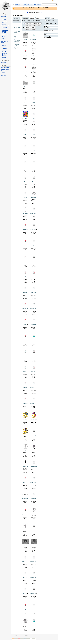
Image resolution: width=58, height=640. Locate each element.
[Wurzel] (15, 24)
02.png (33, 71)
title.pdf (25, 609)
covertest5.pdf (34, 324)
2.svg (25, 102)
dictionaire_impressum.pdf (28, 340)
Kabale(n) (4, 39)
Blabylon (4, 24)
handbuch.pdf (34, 466)
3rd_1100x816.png (26, 118)
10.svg (33, 165)
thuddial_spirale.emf (26, 561)
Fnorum (3, 15)
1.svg (33, 86)
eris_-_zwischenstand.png (36, 419)
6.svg (33, 134)
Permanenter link (4, 74)
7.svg (25, 150)
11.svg (25, 181)
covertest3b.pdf (33, 308)
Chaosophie (4, 27)
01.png (33, 55)
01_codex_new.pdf (26, 71)
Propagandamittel (5, 47)
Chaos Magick (5, 51)
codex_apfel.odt (33, 213)
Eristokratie (3, 16)
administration (17, 40)
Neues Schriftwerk (5, 21)
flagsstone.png (33, 450)
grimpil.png (25, 466)
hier (27, 12)
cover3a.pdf (33, 276)
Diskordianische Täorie (6, 25)
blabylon (17, 41)
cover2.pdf (33, 260)
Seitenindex (3, 72)
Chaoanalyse (4, 50)
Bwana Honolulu (32, 635)
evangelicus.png (25, 450)
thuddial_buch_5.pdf (34, 529)
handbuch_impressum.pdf (36, 482)
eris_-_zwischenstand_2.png (28, 434)
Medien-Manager (4, 70)
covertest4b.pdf (25, 324)
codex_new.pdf (25, 245)
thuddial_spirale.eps (34, 561)
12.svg (33, 181)
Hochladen (32, 18)
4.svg (33, 118)
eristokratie (16, 37)
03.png (25, 86)
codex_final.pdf (33, 229)
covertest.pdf (33, 292)
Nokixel (3, 22)
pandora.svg (33, 498)
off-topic (17, 47)
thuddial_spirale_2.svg (27, 593)
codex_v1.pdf (34, 245)
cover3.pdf (25, 276)
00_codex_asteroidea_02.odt (36, 39)
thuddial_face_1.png (26, 545)
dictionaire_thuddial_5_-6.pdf (36, 371)
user (15, 48)
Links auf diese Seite (5, 67)
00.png (25, 39)
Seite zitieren (3, 75)
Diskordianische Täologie (4, 35)
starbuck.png (33, 514)
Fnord (3, 36)
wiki (15, 49)
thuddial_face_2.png (34, 545)
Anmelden (55, 0)
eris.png (25, 419)
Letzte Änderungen (5, 69)
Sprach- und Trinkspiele (4, 55)
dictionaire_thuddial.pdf (27, 355)
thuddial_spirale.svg (26, 577)
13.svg (25, 197)
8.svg (33, 150)
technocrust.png (25, 529)
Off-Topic (4, 19)
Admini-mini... (5, 18)
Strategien (4, 45)
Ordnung (4, 57)
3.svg (33, 102)
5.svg (25, 134)
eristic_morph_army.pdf (35, 434)
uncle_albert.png (25, 624)
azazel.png (33, 197)
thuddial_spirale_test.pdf (35, 593)
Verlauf (52, 18)
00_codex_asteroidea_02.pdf (28, 55)
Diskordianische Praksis (4, 42)
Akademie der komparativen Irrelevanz (5, 31)
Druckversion (3, 62)
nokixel (16, 45)
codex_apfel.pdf (25, 229)
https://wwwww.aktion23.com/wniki (35, 8)
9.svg (25, 165)
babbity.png (25, 213)
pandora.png (25, 498)
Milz (3, 38)
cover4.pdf (25, 292)
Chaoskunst (4, 48)
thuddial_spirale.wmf (35, 577)
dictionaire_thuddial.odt (35, 340)
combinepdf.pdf (25, 260)
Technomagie (4, 53)
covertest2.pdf (25, 308)
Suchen (37, 18)
